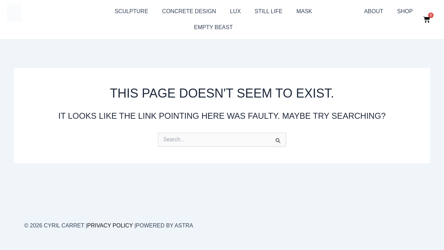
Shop (405, 11)
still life (268, 11)
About (373, 11)
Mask (304, 11)
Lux (235, 11)
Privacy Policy (110, 225)
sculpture (131, 11)
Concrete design (189, 11)
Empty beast (213, 27)
